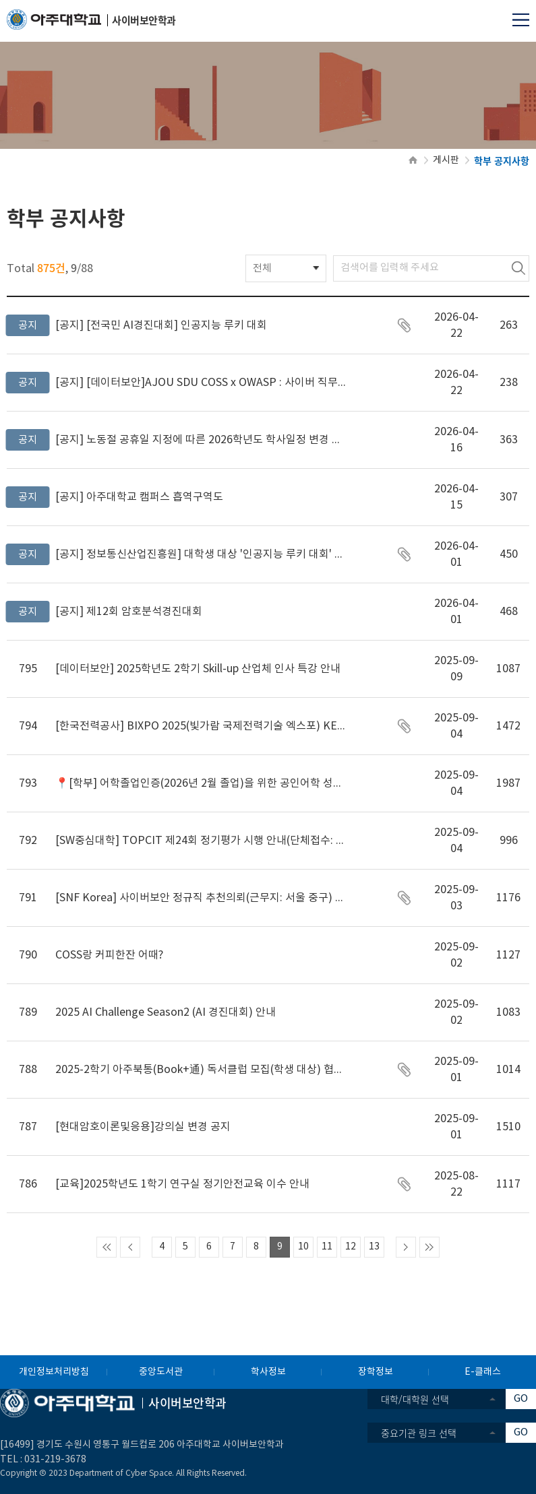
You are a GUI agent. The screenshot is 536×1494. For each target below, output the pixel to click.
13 (374, 1246)
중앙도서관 (161, 1372)
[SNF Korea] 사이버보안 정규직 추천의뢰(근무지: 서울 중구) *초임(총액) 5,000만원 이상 (200, 898)
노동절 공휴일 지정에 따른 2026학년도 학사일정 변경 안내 (200, 440)
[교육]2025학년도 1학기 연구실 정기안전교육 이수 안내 (182, 1184)
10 (303, 1246)
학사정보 (268, 1372)
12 (350, 1246)
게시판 (446, 160)
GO (521, 1398)
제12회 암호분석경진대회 (128, 612)
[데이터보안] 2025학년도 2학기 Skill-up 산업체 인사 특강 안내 (197, 669)
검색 (518, 268)
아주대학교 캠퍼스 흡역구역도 (139, 497)
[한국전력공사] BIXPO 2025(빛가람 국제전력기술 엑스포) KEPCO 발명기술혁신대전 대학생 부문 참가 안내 (200, 726)
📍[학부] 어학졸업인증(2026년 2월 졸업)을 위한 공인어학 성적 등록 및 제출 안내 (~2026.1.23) (200, 783)
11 (327, 1246)
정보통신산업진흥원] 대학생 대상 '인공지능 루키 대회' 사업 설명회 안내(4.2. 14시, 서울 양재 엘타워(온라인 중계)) (200, 554)
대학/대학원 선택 (415, 1399)
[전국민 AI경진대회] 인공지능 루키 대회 (161, 325)
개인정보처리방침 (54, 1372)
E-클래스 (483, 1372)
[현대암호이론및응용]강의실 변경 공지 (143, 1127)
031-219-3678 (55, 1459)
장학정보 (375, 1372)
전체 (262, 268)
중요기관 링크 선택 (418, 1432)
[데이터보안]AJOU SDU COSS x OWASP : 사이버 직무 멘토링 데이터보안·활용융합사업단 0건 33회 (200, 383)
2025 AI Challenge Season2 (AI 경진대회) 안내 (165, 1012)
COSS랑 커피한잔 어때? (109, 955)
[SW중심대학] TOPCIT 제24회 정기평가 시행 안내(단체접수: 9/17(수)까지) (200, 841)
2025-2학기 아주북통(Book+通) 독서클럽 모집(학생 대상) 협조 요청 (200, 1070)
